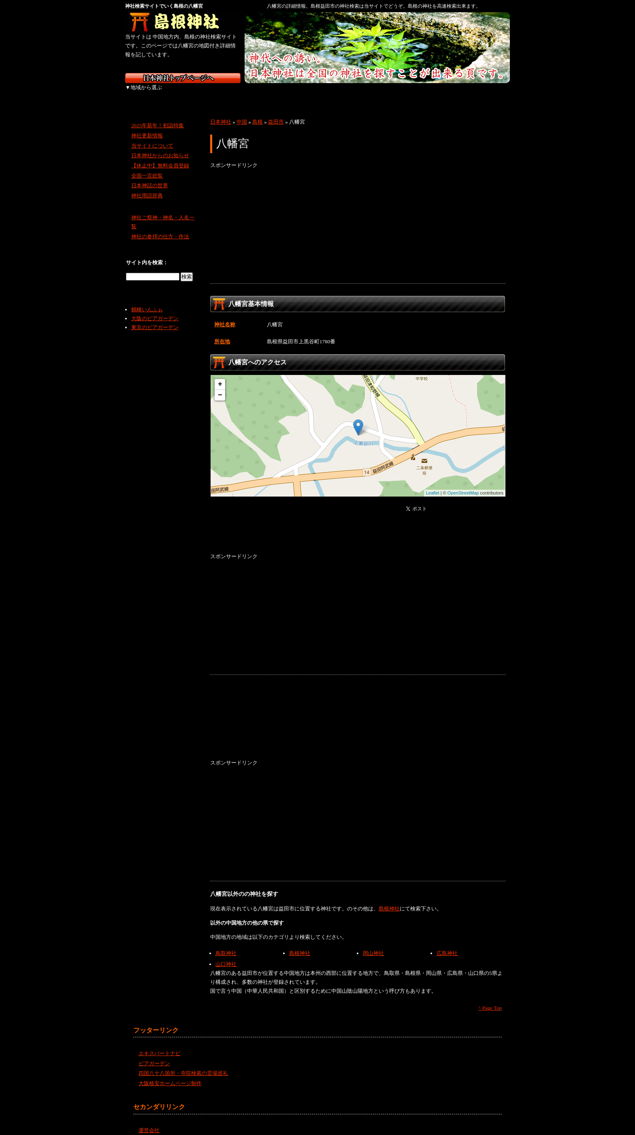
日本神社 (220, 113)
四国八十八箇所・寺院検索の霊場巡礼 (183, 1064)
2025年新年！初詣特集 (157, 117)
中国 (359, 93)
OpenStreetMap (463, 484)
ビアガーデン (154, 1054)
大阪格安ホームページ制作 (170, 1074)
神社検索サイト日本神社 (183, 78)
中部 (274, 93)
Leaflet (432, 484)
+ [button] (220, 375)
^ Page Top (490, 999)
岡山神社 (373, 944)
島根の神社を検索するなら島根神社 (183, 22)
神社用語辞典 (147, 187)
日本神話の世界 (149, 176)
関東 (231, 93)
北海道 (146, 93)
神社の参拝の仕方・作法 (160, 228)
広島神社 (447, 944)
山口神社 (226, 955)
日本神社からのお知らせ (160, 146)
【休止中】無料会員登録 (160, 157)
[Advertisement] (358, 217)
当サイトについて (152, 136)
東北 (189, 93)
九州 (444, 93)
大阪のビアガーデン (155, 309)
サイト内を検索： (147, 254)
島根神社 (389, 900)
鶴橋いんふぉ (147, 301)
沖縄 (487, 93)
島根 (257, 113)
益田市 (276, 113)
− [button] (220, 386)
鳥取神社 (226, 944)
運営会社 (149, 1121)
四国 (401, 93)
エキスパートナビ (160, 1044)
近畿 (316, 93)
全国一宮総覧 (147, 167)
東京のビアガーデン (155, 318)
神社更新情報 (147, 127)
